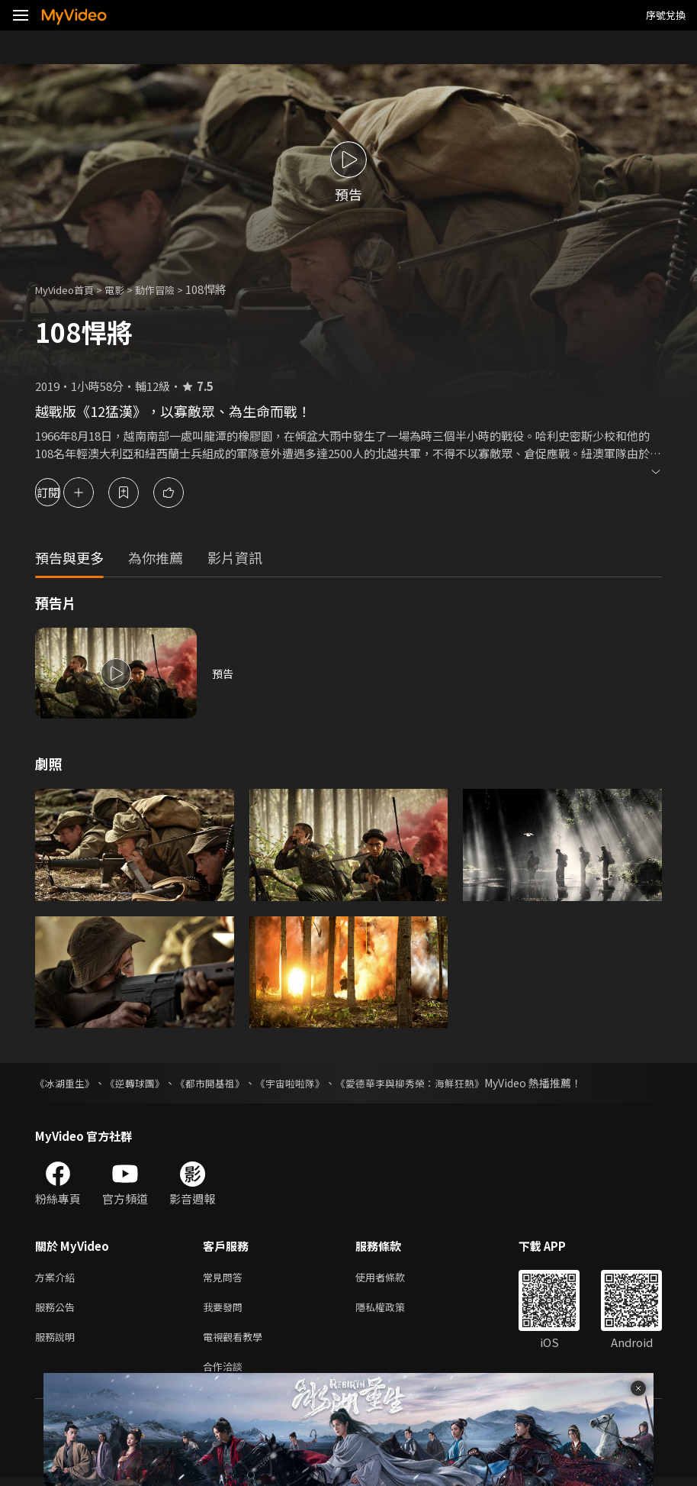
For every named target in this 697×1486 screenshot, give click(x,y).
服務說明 (58, 1342)
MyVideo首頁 (69, 289)
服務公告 (58, 1310)
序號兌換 (666, 15)
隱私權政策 (393, 1310)
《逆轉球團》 (142, 1082)
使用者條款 (393, 1278)
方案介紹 (58, 1278)
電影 (126, 289)
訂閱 (65, 492)
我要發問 (226, 1310)
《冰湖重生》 (67, 1082)
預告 (223, 673)
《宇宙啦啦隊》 (307, 1082)
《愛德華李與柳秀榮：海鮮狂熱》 (435, 1082)
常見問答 (226, 1278)
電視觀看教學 (237, 1342)
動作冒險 (171, 289)
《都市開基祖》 (222, 1082)
